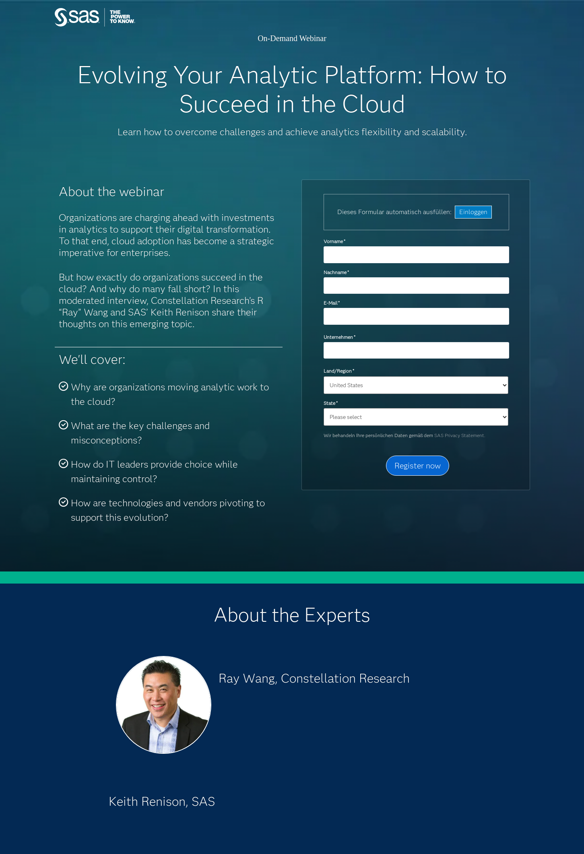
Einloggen (473, 212)
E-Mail (332, 303)
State (331, 403)
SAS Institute (133, 25)
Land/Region (339, 371)
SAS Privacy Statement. (459, 435)
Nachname (336, 272)
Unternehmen (339, 337)
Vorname (334, 241)
